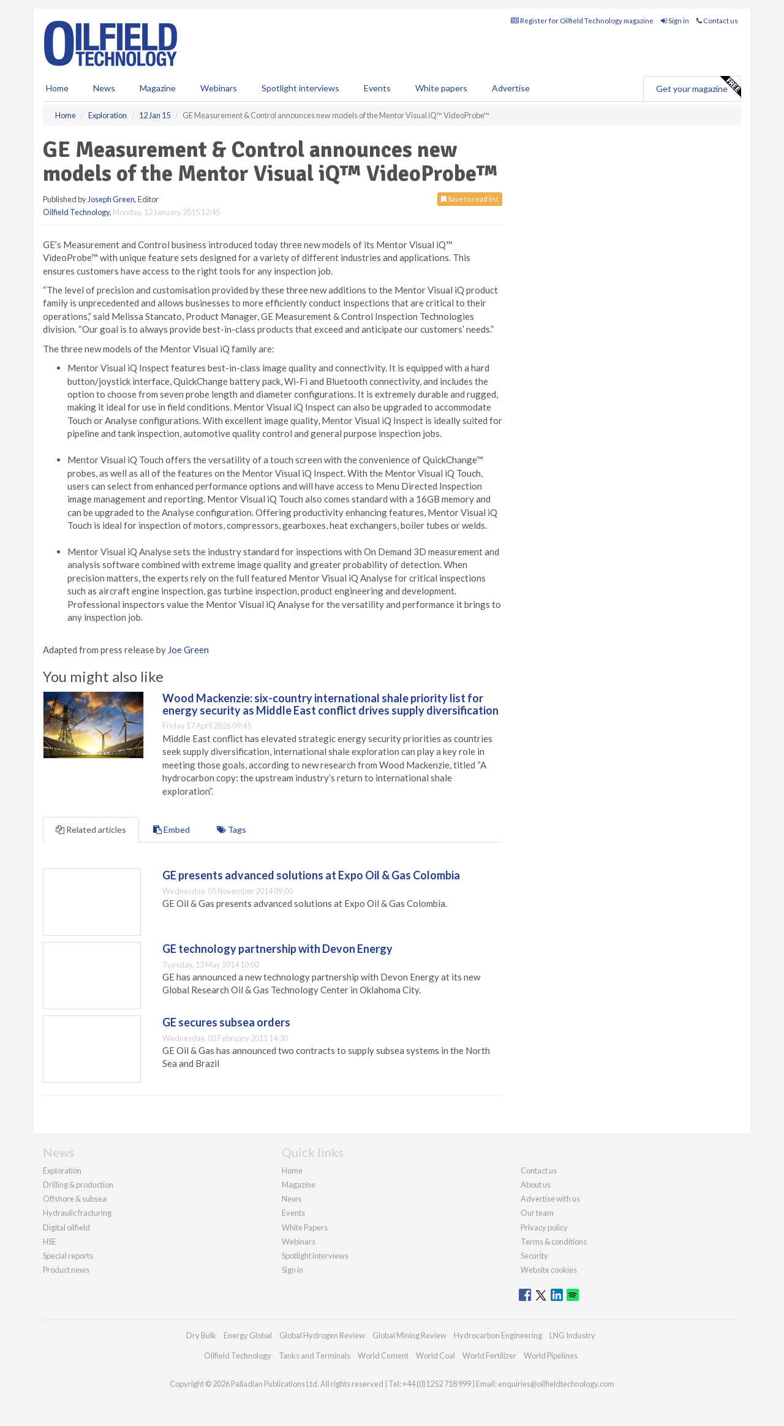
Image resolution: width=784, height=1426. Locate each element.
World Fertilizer (489, 1355)
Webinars (218, 88)
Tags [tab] (231, 829)
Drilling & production (78, 1184)
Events (377, 88)
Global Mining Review (409, 1335)
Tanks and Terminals (314, 1355)
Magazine (158, 88)
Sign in (675, 21)
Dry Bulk (201, 1335)
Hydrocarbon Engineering (498, 1335)
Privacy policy (544, 1227)
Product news (66, 1270)
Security (534, 1256)
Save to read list (470, 198)
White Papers (305, 1227)
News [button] (104, 88)
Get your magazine (698, 87)
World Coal (435, 1355)
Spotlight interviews (300, 88)
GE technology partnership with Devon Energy (277, 948)
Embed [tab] (171, 829)
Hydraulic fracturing (77, 1213)
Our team (537, 1213)
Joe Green (188, 649)
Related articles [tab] (91, 829)
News (291, 1199)
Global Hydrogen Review (322, 1335)
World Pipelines (551, 1355)
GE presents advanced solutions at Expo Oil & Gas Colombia (311, 875)
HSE (49, 1241)
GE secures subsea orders (226, 1022)
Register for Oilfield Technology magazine (582, 21)
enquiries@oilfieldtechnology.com (556, 1384)
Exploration (62, 1170)
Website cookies (549, 1270)
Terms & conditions (554, 1241)
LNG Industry (572, 1335)
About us (536, 1184)
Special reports (68, 1256)
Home (57, 88)
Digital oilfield (66, 1227)
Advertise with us (550, 1199)
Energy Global (248, 1335)
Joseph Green (111, 199)
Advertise (511, 88)
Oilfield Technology (76, 212)
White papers (441, 88)
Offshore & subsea (75, 1199)
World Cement (383, 1355)
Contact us (717, 21)
